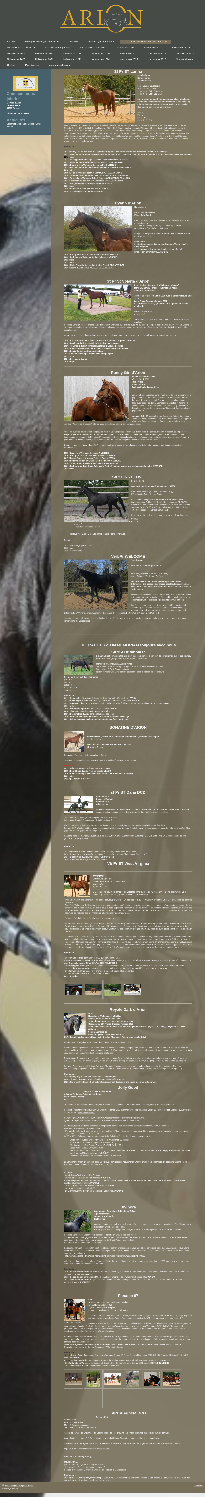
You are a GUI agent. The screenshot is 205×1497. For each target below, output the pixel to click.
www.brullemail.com (86, 1112)
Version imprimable (12, 1486)
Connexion (198, 1486)
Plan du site (28, 1486)
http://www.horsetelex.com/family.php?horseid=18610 (87, 1449)
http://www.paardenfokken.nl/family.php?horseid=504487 (121, 1118)
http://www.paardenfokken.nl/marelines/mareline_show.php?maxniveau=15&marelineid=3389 (105, 1256)
